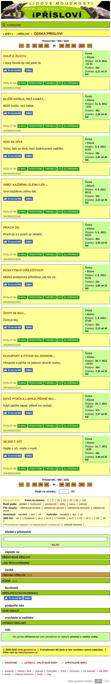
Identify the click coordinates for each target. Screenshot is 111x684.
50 (77, 500)
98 (73, 45)
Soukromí (11, 662)
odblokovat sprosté (54, 508)
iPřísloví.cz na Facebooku (20, 593)
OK (98, 681)
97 (67, 45)
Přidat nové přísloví (16, 557)
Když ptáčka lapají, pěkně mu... (29, 398)
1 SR (96, 518)
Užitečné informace (24, 674)
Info (107, 681)
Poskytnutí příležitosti (23, 270)
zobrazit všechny (73, 524)
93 (40, 45)
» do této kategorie (15, 563)
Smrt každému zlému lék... (25, 184)
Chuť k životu (14, 56)
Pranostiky (52, 671)
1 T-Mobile (59, 518)
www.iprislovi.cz (27, 649)
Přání (63, 671)
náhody (83, 504)
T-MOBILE (50, 83)
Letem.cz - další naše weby (40, 662)
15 (64, 500)
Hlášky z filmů (24, 671)
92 (34, 45)
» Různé (89, 57)
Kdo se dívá (13, 141)
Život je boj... (14, 313)
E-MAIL (22, 83)
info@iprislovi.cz (27, 652)
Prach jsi (11, 227)
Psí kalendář (89, 671)
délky (62, 504)
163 (82, 45)
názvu (72, 504)
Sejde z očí (12, 441)
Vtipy (49, 674)
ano (33, 514)
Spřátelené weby (76, 662)
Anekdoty (9, 671)
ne (39, 514)
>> (89, 45)
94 (46, 45)
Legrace (39, 671)
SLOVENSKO (71, 83)
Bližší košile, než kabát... (24, 99)
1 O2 (79, 518)
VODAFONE (35, 83)
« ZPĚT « (8, 34)
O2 (59, 83)
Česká (88, 53)
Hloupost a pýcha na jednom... (29, 356)
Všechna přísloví (17, 575)
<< (21, 45)
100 (84, 500)
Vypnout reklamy (14, 623)
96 (61, 45)
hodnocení (35, 504)
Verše (40, 674)
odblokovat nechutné (78, 508)
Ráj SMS (103, 671)
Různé (9, 581)
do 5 (48, 518)
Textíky (7, 674)
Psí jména (74, 671)
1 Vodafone (28, 518)
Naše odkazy (10, 611)
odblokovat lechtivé (30, 508)
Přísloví (23, 34)
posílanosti (50, 504)
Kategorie (14, 25)
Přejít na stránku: (45, 491)
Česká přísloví (48, 34)
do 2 (40, 518)
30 (70, 500)
